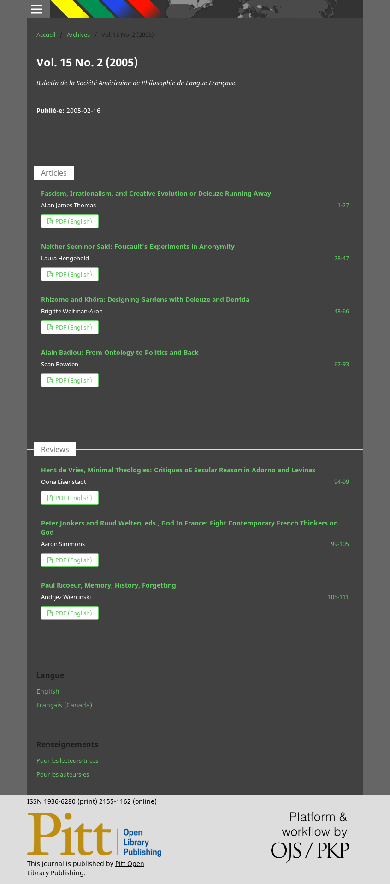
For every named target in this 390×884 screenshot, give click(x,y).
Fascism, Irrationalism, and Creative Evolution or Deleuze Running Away (156, 193)
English (47, 691)
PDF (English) (73, 221)
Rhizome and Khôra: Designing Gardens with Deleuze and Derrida (145, 299)
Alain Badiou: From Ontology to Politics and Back (120, 352)
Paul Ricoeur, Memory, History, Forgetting (108, 585)
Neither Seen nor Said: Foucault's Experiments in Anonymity (138, 246)
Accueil (45, 34)
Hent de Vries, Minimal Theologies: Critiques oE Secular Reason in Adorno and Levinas (178, 470)
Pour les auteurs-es (62, 774)
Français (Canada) (64, 705)
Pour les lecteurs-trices (67, 760)
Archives (78, 34)
